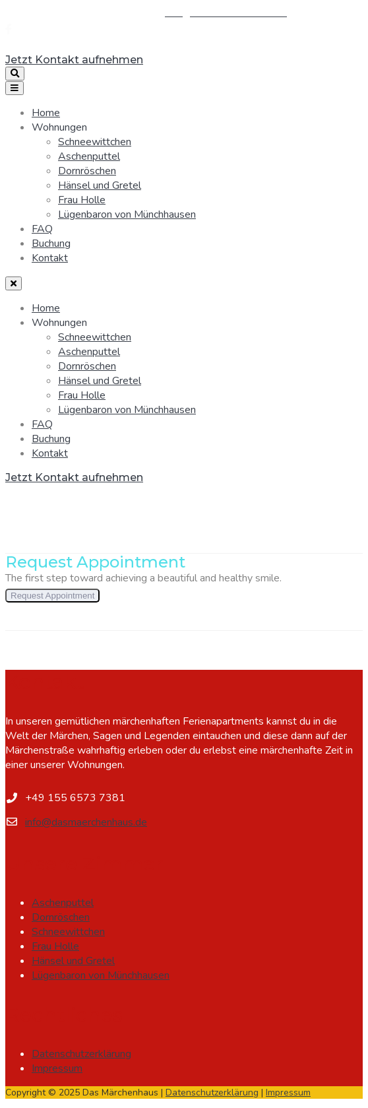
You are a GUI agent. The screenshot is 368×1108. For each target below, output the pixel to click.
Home (46, 113)
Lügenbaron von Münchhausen (127, 214)
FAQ (42, 229)
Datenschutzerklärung (81, 1054)
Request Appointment (52, 596)
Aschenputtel (89, 156)
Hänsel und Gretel (99, 185)
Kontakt (50, 258)
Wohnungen (59, 127)
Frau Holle (82, 200)
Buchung (51, 243)
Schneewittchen (94, 142)
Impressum (57, 1068)
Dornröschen (87, 171)
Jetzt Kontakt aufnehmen (74, 59)
